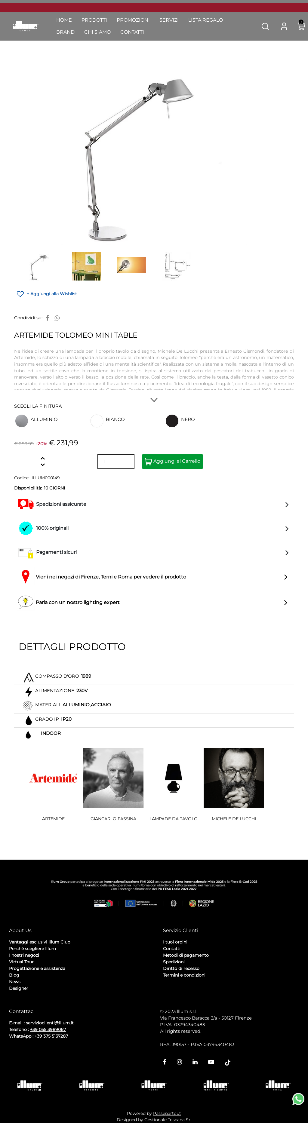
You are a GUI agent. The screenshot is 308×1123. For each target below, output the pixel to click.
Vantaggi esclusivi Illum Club (39, 942)
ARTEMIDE (53, 818)
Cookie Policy (56, 1004)
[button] (265, 26)
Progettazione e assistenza (37, 968)
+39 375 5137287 (51, 1036)
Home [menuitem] (64, 20)
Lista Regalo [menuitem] (205, 20)
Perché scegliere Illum (32, 948)
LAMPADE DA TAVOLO (173, 818)
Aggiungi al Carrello (172, 461)
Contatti (171, 948)
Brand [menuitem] (65, 32)
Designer (18, 988)
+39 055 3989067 (48, 1029)
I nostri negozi (24, 955)
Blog (14, 975)
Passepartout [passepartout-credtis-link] (167, 1113)
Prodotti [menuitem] (94, 20)
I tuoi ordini (175, 942)
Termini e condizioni (184, 975)
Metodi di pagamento (186, 955)
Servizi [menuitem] (169, 20)
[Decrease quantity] (42, 464)
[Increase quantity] (42, 458)
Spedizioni (174, 962)
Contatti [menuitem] (132, 32)
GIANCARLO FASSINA (113, 818)
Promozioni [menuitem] (133, 20)
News (14, 981)
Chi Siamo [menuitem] (97, 32)
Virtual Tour (21, 962)
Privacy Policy (24, 1004)
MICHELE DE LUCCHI (234, 818)
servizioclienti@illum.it (50, 1023)
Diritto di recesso (181, 968)
